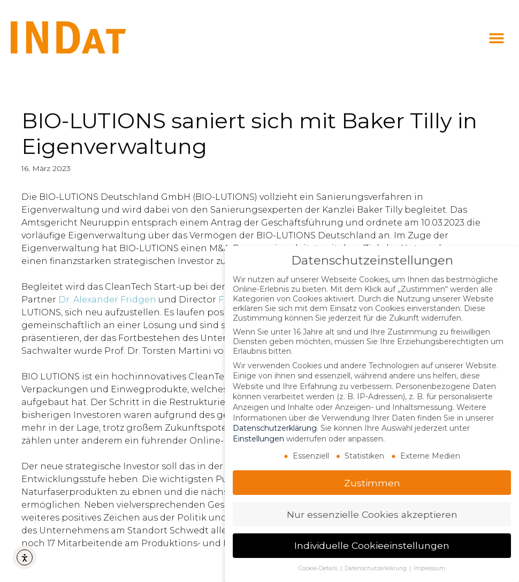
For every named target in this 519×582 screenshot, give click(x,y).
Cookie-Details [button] (319, 568)
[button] (496, 38)
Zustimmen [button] (372, 482)
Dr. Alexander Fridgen (107, 299)
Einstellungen (258, 439)
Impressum (429, 568)
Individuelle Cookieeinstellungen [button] (371, 545)
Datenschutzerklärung (275, 428)
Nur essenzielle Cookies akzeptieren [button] (372, 514)
